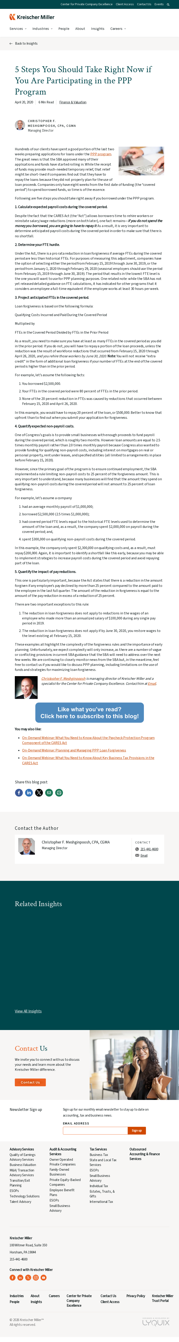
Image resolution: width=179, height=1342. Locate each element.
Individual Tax (99, 1186)
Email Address (76, 1123)
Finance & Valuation (72, 102)
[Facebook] (19, 795)
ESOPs (14, 1191)
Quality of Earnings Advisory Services (23, 1157)
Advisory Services (22, 1149)
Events (159, 4)
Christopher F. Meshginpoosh (63, 678)
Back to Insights (26, 43)
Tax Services (98, 1149)
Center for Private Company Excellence (87, 4)
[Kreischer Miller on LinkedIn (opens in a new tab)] (20, 1278)
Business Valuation (23, 1165)
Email (152, 683)
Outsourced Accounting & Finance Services (145, 1154)
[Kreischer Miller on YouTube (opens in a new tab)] (44, 1278)
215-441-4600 (149, 849)
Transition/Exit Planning (20, 1183)
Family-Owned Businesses (59, 1172)
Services (16, 28)
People (63, 28)
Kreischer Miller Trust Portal (162, 1298)
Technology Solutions (25, 1196)
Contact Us (144, 4)
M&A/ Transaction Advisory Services (22, 1173)
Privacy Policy (135, 1296)
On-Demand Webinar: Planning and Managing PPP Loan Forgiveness (74, 750)
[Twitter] (39, 795)
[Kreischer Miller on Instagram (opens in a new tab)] (36, 1278)
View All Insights (28, 1011)
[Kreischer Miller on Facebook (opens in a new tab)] (13, 1278)
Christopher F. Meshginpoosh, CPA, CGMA (52, 123)
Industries (40, 28)
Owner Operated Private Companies (62, 1162)
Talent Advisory (20, 1201)
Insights (97, 28)
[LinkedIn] (29, 795)
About (80, 28)
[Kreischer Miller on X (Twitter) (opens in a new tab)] (28, 1278)
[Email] (49, 795)
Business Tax (99, 1155)
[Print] (59, 795)
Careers (116, 28)
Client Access (125, 4)
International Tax (101, 1201)
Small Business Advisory (59, 1208)
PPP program (100, 154)
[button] (168, 4)
